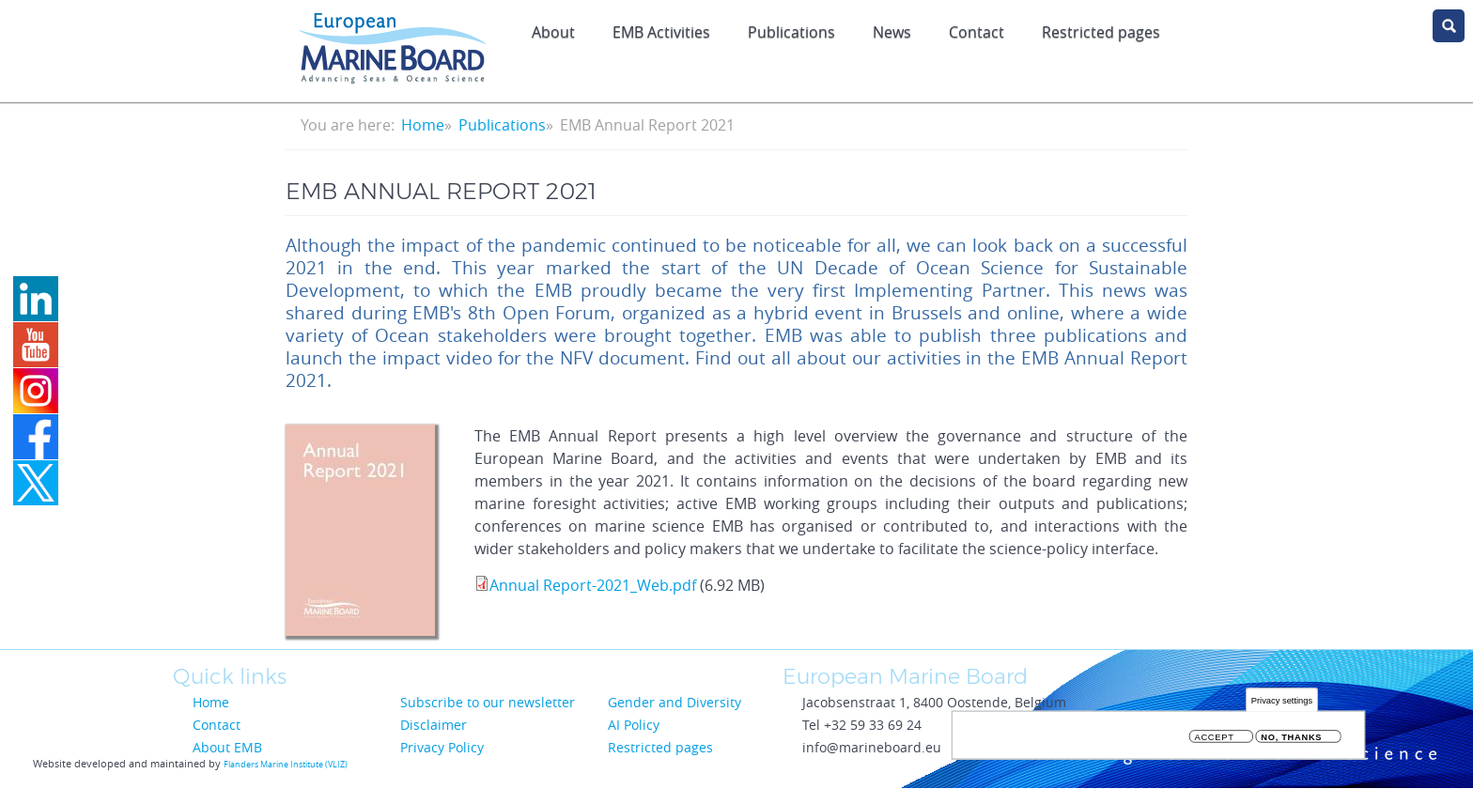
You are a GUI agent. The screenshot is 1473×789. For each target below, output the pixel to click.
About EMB (227, 747)
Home (422, 125)
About (553, 32)
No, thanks (1291, 740)
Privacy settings (1281, 702)
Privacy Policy (442, 747)
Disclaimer (433, 725)
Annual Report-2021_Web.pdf (592, 585)
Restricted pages (1101, 32)
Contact (976, 32)
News (892, 32)
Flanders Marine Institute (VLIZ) (286, 764)
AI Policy (633, 725)
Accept (1214, 740)
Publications (791, 32)
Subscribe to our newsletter (487, 702)
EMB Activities (661, 32)
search (1449, 25)
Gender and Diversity (674, 702)
